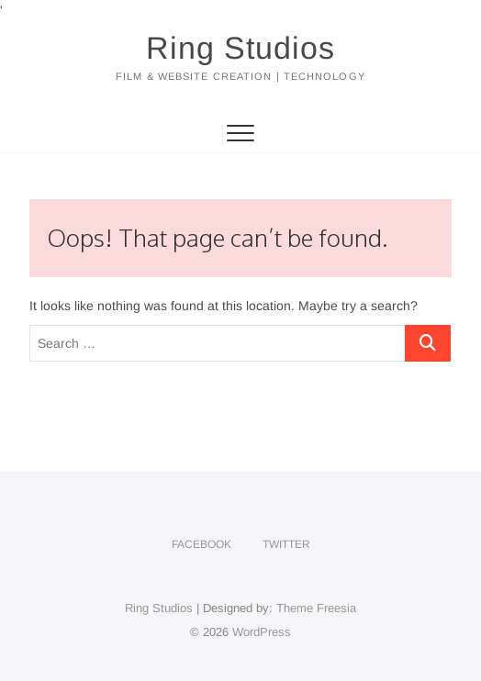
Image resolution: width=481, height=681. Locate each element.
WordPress (261, 632)
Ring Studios (240, 47)
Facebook (201, 544)
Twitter (286, 544)
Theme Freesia (316, 608)
